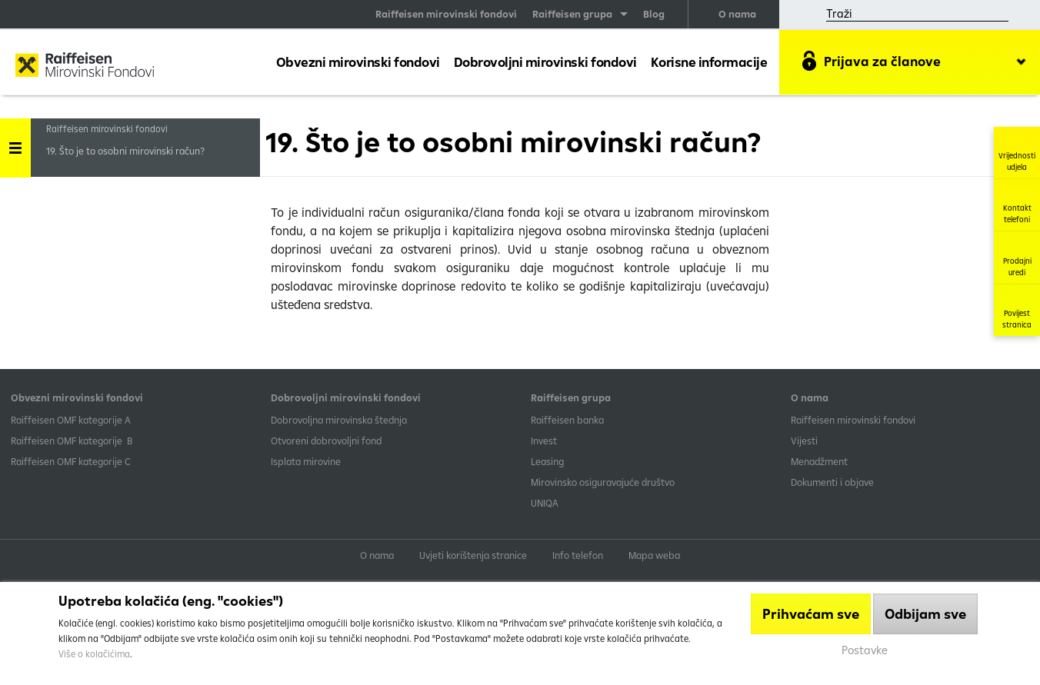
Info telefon (577, 555)
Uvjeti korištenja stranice (473, 555)
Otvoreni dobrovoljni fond (326, 440)
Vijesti (804, 440)
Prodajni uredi (1017, 258)
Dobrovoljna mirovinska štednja (339, 420)
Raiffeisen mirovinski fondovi (446, 14)
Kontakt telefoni (1017, 204)
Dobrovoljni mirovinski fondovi (545, 62)
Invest (544, 440)
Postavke (865, 650)
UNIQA (544, 503)
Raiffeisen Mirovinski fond (84, 66)
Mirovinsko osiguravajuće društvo (604, 482)
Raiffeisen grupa (572, 14)
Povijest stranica (1017, 310)
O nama (737, 14)
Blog (654, 14)
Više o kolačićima (94, 654)
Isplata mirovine (306, 461)
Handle (15, 142)
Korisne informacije (709, 62)
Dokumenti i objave (832, 482)
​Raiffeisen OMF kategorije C (71, 461)
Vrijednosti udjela (1016, 152)
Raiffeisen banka (567, 420)
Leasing (547, 461)
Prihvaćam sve (810, 614)
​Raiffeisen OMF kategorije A (71, 420)
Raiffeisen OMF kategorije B (71, 440)
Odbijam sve (925, 614)
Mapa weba (654, 555)
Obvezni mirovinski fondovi (358, 62)
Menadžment (819, 461)
